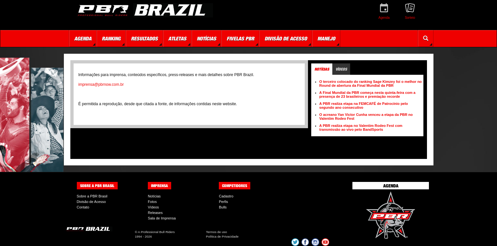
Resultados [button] (144, 38)
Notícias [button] (206, 38)
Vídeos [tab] (341, 69)
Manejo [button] (326, 38)
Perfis (223, 202)
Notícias (154, 196)
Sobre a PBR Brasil (92, 196)
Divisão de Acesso (91, 202)
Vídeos (153, 207)
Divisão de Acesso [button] (286, 38)
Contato (83, 207)
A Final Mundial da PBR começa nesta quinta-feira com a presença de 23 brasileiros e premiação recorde (367, 94)
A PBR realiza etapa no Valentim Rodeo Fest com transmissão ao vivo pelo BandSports (360, 127)
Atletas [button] (177, 38)
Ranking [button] (111, 38)
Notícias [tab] (321, 69)
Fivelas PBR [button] (240, 38)
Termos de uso (216, 232)
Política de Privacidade (222, 236)
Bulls (223, 207)
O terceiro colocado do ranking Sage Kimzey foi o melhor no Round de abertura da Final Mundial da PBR (370, 83)
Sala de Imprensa (162, 218)
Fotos (152, 202)
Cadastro (226, 196)
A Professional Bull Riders (156, 232)
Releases (155, 213)
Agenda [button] (82, 38)
